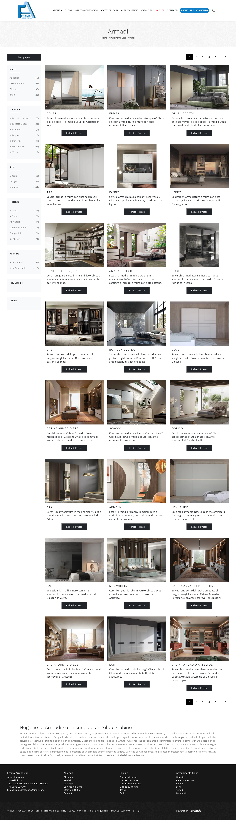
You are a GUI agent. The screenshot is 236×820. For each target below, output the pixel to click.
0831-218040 (19, 787)
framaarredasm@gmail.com (29, 790)
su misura (24, 239)
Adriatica (24, 77)
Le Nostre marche (73, 787)
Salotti (179, 783)
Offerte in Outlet (72, 790)
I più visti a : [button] (16, 282)
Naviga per (24, 57)
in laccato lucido (24, 118)
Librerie (180, 777)
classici (24, 175)
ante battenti (24, 262)
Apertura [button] (14, 253)
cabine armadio (24, 227)
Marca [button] (13, 69)
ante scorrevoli (24, 268)
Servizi (67, 780)
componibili (24, 233)
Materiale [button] (15, 109)
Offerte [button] (13, 300)
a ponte (24, 216)
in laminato (24, 129)
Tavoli (123, 790)
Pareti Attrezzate (185, 780)
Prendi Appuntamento (194, 10)
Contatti (172, 10)
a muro (24, 210)
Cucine (69, 10)
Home (104, 37)
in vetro (24, 152)
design (24, 181)
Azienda (57, 10)
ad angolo (24, 222)
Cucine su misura (129, 787)
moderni (24, 187)
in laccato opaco (24, 124)
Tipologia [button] (14, 201)
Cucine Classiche (129, 780)
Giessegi (24, 89)
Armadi (131, 37)
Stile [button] (12, 167)
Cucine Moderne (128, 777)
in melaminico (24, 146)
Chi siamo (69, 777)
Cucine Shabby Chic (130, 783)
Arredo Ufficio (130, 10)
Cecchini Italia (24, 83)
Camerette (181, 793)
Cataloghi (147, 10)
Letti (178, 787)
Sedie (123, 793)
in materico (24, 141)
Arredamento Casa (86, 10)
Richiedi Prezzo (74, 133)
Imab (24, 94)
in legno (24, 135)
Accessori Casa (109, 10)
